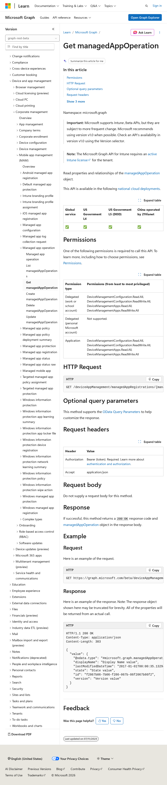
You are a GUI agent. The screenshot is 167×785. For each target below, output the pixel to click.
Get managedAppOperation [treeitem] (42, 285)
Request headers (78, 95)
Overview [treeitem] (25, 118)
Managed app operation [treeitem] (35, 256)
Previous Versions (39, 769)
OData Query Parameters (121, 411)
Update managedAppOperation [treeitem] (41, 319)
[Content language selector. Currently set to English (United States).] (25, 758)
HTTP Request (76, 83)
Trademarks (35, 775)
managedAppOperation (142, 173)
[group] (113, 387)
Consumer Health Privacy (125, 769)
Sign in (157, 5)
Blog (59, 769)
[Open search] (146, 6)
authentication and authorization (108, 464)
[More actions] (160, 32)
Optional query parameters (85, 89)
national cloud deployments (139, 188)
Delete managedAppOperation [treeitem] (41, 308)
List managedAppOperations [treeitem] (41, 270)
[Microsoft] (8, 6)
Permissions (74, 77)
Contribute (78, 769)
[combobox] (32, 38)
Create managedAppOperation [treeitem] (41, 296)
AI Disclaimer (14, 769)
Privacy (95, 769)
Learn (67, 32)
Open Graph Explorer (145, 17)
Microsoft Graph (86, 32)
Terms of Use (13, 775)
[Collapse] (53, 29)
